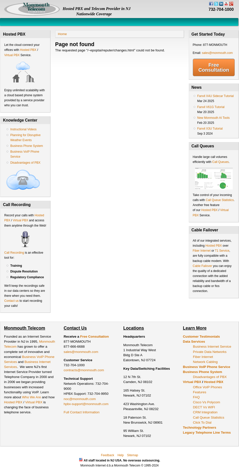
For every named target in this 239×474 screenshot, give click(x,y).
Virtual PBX (12, 55)
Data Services (194, 341)
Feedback (107, 455)
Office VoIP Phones (207, 387)
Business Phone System (26, 146)
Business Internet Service (212, 346)
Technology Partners (199, 427)
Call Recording (14, 252)
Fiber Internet (202, 250)
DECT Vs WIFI (204, 407)
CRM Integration (205, 412)
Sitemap (132, 455)
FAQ (196, 397)
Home (62, 34)
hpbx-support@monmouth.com (86, 404)
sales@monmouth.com (217, 53)
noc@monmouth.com (80, 399)
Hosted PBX (28, 50)
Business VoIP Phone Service (206, 367)
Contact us (11, 301)
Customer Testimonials (201, 336)
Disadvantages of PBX (25, 162)
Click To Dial (202, 422)
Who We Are (32, 397)
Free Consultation (213, 67)
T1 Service (222, 250)
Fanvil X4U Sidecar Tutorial (215, 96)
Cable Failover (202, 266)
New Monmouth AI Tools (213, 118)
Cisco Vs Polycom (206, 402)
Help (120, 455)
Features (199, 392)
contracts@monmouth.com (84, 370)
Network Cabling (205, 362)
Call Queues (220, 162)
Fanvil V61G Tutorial (211, 107)
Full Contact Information (82, 412)
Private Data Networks (210, 352)
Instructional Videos (23, 129)
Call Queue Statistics (220, 200)
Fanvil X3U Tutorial (210, 128)
